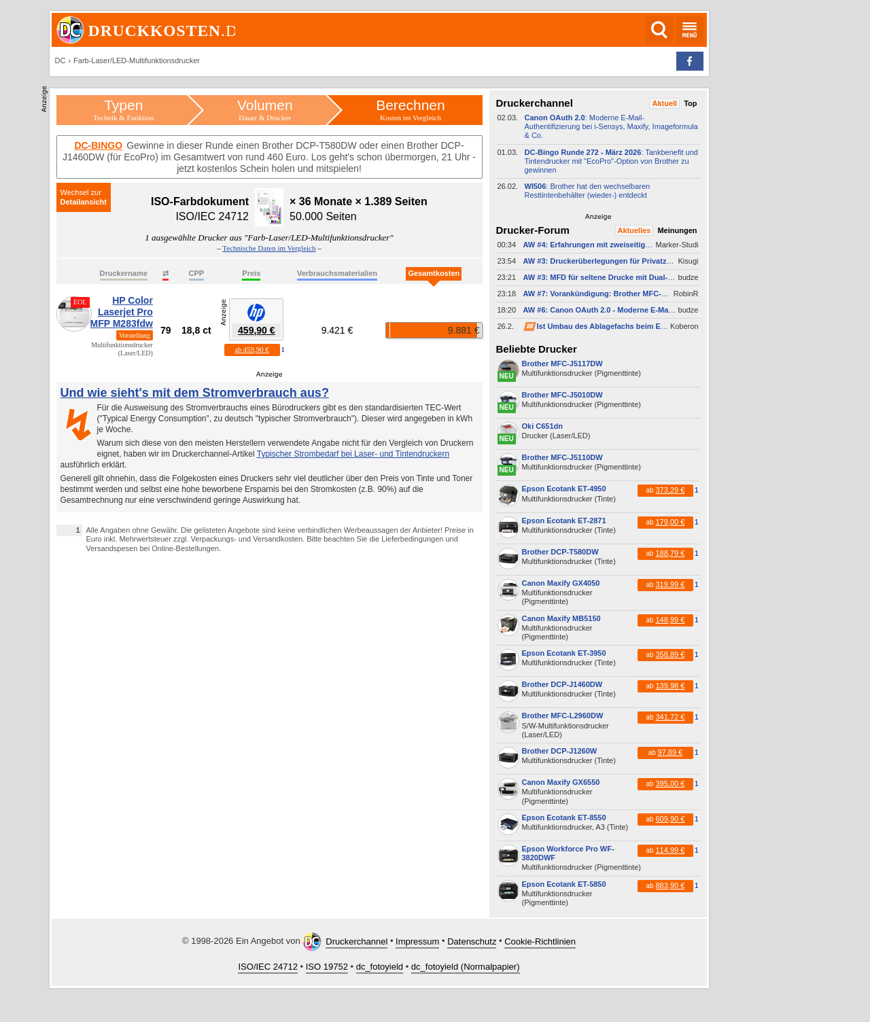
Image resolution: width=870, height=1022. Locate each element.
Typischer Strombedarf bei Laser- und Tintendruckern (353, 454)
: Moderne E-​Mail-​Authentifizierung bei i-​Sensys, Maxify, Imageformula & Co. (611, 126)
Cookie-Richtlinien (540, 941)
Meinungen (677, 230)
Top (690, 103)
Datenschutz (471, 941)
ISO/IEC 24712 (267, 967)
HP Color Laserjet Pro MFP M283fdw (121, 312)
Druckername (123, 273)
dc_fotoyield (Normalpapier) (465, 967)
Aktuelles (634, 230)
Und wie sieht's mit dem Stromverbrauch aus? (194, 393)
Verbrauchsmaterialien (337, 273)
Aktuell (664, 103)
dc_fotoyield (379, 967)
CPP (197, 273)
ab (252, 349)
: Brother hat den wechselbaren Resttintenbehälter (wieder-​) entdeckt (587, 190)
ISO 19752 (327, 967)
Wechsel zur (80, 192)
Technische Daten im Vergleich (268, 248)
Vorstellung (134, 335)
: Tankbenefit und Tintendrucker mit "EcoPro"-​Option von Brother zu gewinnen (611, 161)
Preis (251, 273)
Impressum (417, 941)
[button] (689, 61)
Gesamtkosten (433, 273)
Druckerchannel (356, 941)
